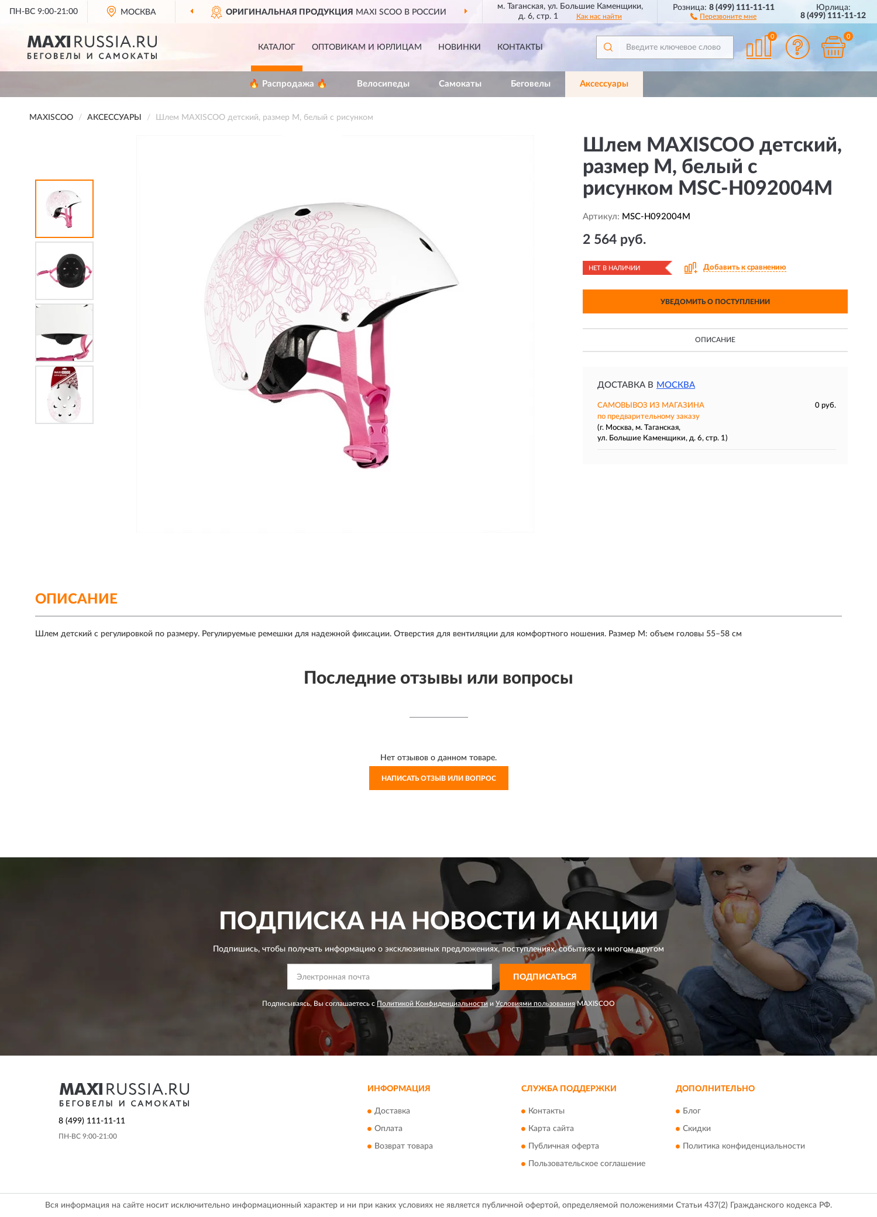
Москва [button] (675, 385)
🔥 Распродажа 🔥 (288, 84)
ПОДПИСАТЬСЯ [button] (545, 977)
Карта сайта (551, 1129)
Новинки (459, 47)
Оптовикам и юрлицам (367, 47)
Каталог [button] (276, 47)
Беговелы (531, 84)
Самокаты (460, 84)
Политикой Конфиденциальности (432, 1003)
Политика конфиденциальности (744, 1147)
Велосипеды (383, 84)
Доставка (392, 1112)
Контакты (520, 47)
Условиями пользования (535, 1003)
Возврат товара (403, 1147)
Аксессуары (604, 84)
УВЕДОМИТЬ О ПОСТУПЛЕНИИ (715, 301)
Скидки (697, 1129)
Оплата (388, 1129)
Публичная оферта (563, 1147)
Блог (692, 1112)
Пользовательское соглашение (586, 1164)
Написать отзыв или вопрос (438, 778)
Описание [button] (715, 339)
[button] (723, 15)
